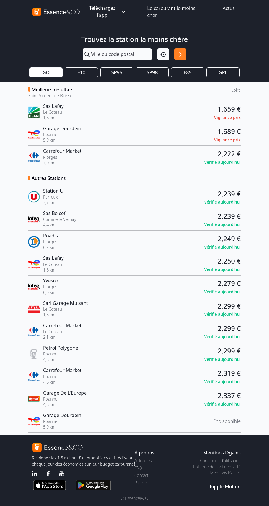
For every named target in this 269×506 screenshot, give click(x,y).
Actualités (143, 460)
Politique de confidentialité (217, 466)
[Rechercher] (180, 54)
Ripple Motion (225, 486)
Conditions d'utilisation (220, 460)
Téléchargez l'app (108, 11)
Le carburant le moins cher (171, 12)
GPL (223, 72)
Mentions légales (225, 473)
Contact (141, 475)
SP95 (116, 72)
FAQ (138, 468)
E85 (187, 72)
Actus (229, 8)
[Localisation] (163, 54)
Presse (140, 482)
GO (46, 72)
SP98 (152, 72)
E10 (81, 72)
